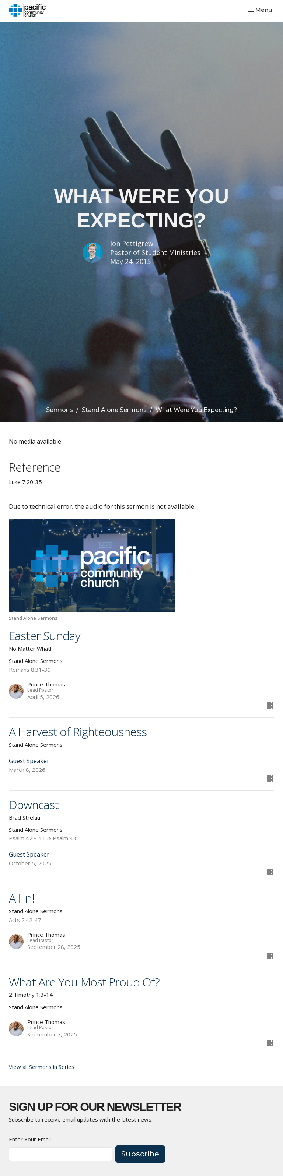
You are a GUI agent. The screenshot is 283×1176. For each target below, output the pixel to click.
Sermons (59, 409)
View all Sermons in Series (41, 1066)
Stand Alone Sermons (114, 409)
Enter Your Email (30, 1139)
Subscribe (140, 1153)
